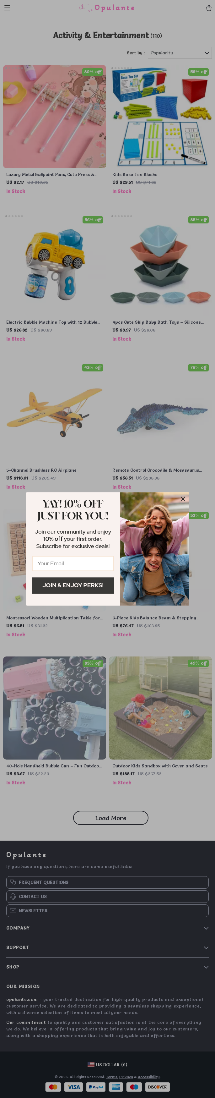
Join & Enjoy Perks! (73, 585)
